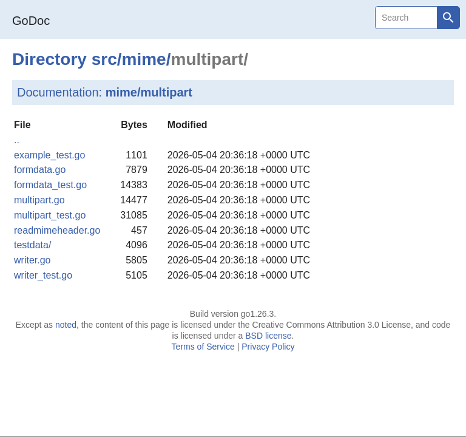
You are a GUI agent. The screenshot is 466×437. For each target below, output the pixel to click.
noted (65, 325)
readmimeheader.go (57, 230)
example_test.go (49, 155)
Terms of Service (203, 346)
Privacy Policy (267, 346)
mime (144, 59)
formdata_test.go (50, 185)
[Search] (406, 17)
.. (16, 140)
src (104, 59)
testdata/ (32, 245)
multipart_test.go (50, 215)
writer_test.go (43, 275)
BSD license (268, 335)
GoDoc (31, 20)
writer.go (32, 260)
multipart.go (39, 200)
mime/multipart (149, 92)
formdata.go (40, 169)
